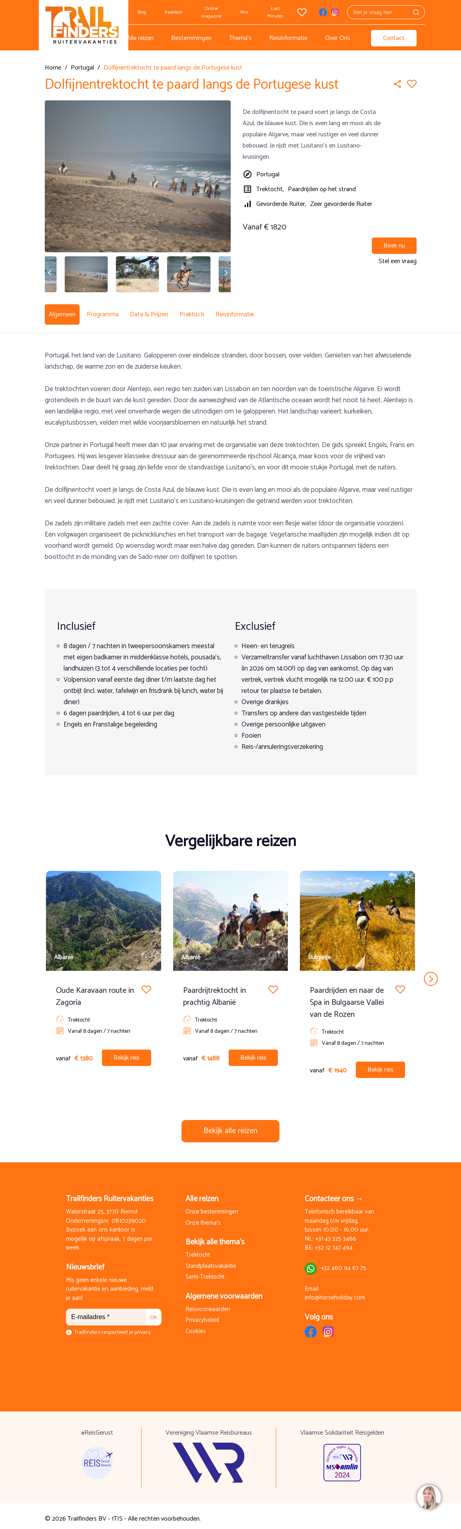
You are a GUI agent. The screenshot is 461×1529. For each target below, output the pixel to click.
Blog (142, 12)
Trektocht (198, 1250)
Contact (394, 38)
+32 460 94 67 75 (343, 1263)
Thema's (240, 38)
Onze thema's (203, 1218)
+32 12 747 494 (334, 1243)
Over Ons (337, 38)
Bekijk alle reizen (230, 1125)
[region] (428, 1496)
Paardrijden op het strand (322, 189)
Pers (244, 12)
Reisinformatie (288, 38)
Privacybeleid (202, 1315)
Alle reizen (140, 38)
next (431, 973)
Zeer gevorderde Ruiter (341, 204)
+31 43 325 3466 (335, 1234)
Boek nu (394, 245)
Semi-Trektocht (205, 1272)
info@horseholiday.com (335, 1292)
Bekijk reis (127, 1052)
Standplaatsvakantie (211, 1261)
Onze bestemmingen (212, 1207)
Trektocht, (270, 189)
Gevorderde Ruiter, (281, 204)
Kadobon (174, 12)
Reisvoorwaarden (208, 1304)
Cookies (196, 1326)
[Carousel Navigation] (230, 973)
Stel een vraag (398, 261)
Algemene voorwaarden (224, 1291)
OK (154, 1312)
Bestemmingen (191, 38)
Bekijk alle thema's (215, 1237)
